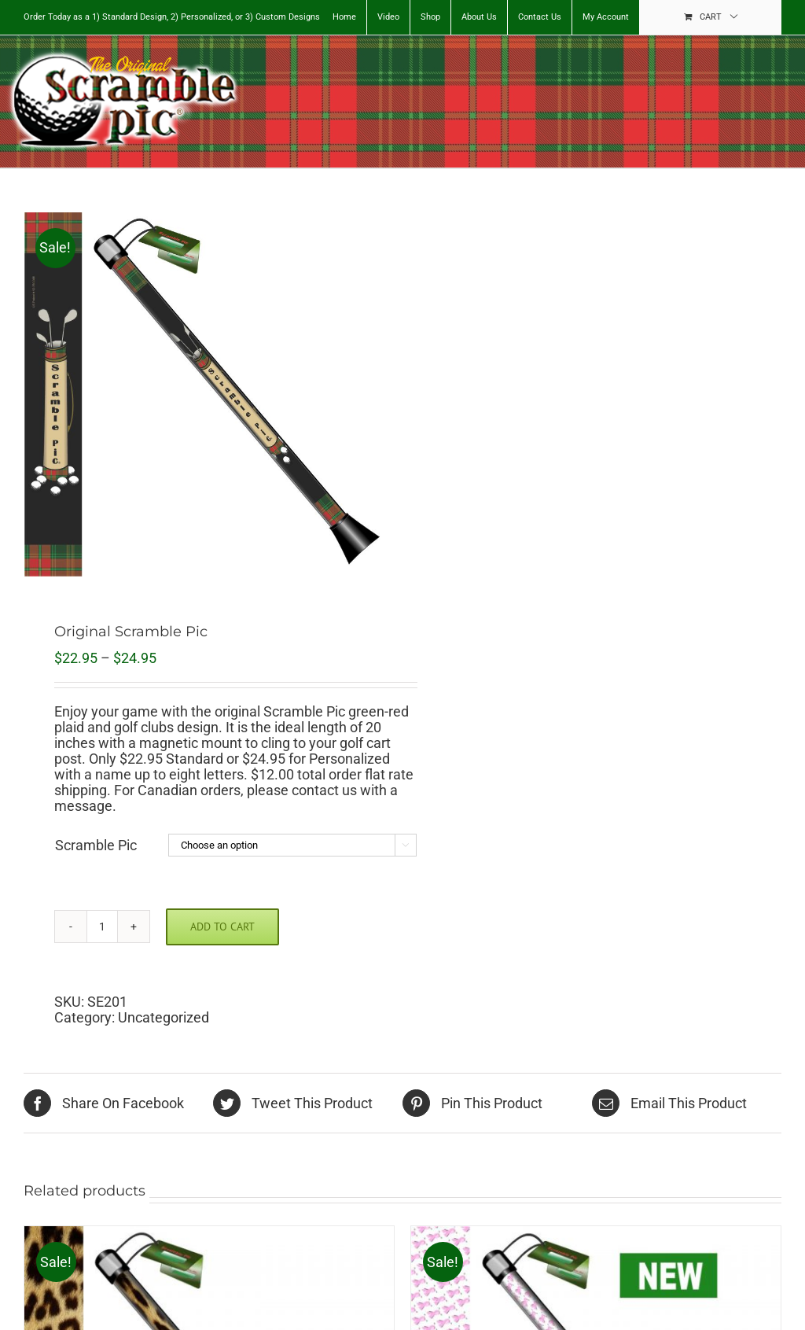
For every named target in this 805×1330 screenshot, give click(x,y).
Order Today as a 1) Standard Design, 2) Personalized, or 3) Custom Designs (172, 17)
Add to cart (222, 926)
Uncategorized (163, 1017)
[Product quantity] (102, 926)
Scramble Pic (96, 845)
